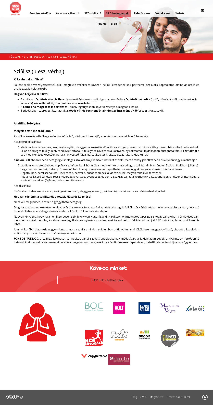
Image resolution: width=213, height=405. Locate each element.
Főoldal (14, 56)
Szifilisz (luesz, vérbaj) (62, 56)
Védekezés (161, 8)
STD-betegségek (117, 8)
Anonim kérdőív (41, 8)
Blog (114, 21)
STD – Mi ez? (92, 8)
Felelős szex (140, 8)
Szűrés (177, 8)
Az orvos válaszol (67, 8)
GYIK (143, 397)
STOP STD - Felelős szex (107, 280)
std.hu (14, 397)
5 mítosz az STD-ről (178, 397)
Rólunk (100, 21)
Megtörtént (156, 397)
